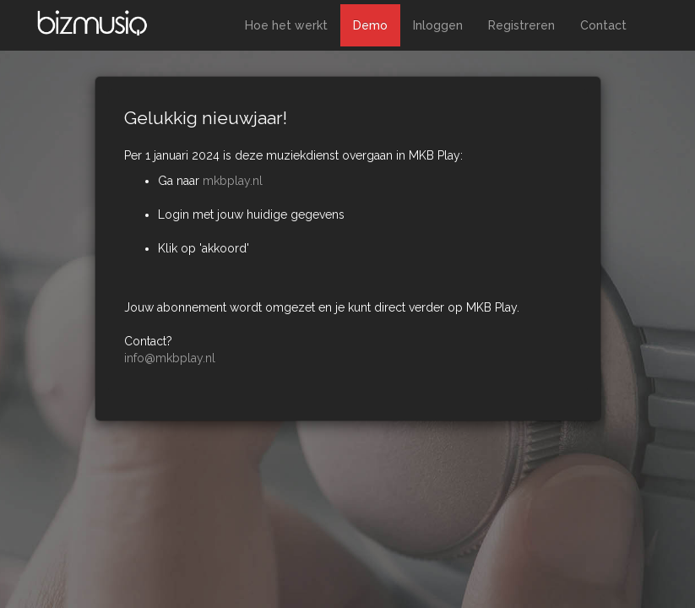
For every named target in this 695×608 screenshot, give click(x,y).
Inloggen (438, 25)
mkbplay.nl (233, 180)
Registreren (521, 25)
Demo (370, 25)
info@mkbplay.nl (169, 358)
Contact (603, 25)
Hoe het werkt (286, 25)
